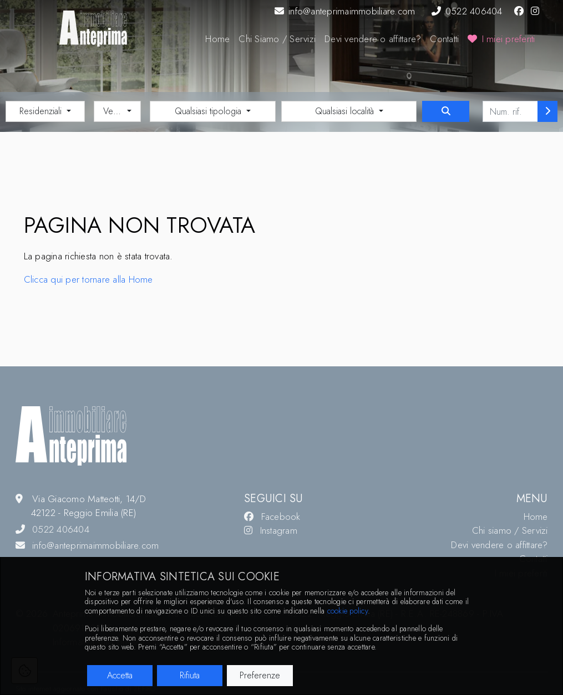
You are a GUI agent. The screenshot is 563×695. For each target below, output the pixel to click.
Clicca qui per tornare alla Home (88, 279)
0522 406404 (467, 11)
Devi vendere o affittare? (372, 38)
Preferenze (260, 675)
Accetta (120, 675)
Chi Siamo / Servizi (277, 38)
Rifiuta (190, 675)
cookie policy (347, 610)
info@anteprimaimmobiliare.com (345, 11)
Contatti (444, 38)
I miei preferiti (501, 38)
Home (217, 38)
